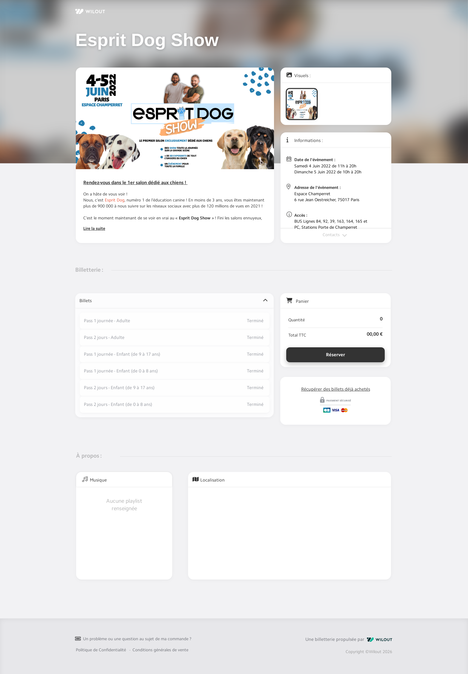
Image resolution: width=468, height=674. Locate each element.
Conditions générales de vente (160, 645)
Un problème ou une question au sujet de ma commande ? (137, 634)
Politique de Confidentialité (101, 645)
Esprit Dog (114, 200)
